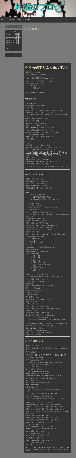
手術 (49, 449)
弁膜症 (29, 449)
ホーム (3, 19)
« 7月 (7, 49)
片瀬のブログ (38, 7)
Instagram (27, 19)
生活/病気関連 (37, 447)
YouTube (11, 19)
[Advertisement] (50, 47)
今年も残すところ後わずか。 (47, 66)
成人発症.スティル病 (41, 449)
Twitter (19, 19)
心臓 (34, 449)
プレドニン (63, 447)
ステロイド (56, 447)
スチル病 (49, 447)
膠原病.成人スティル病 (57, 449)
